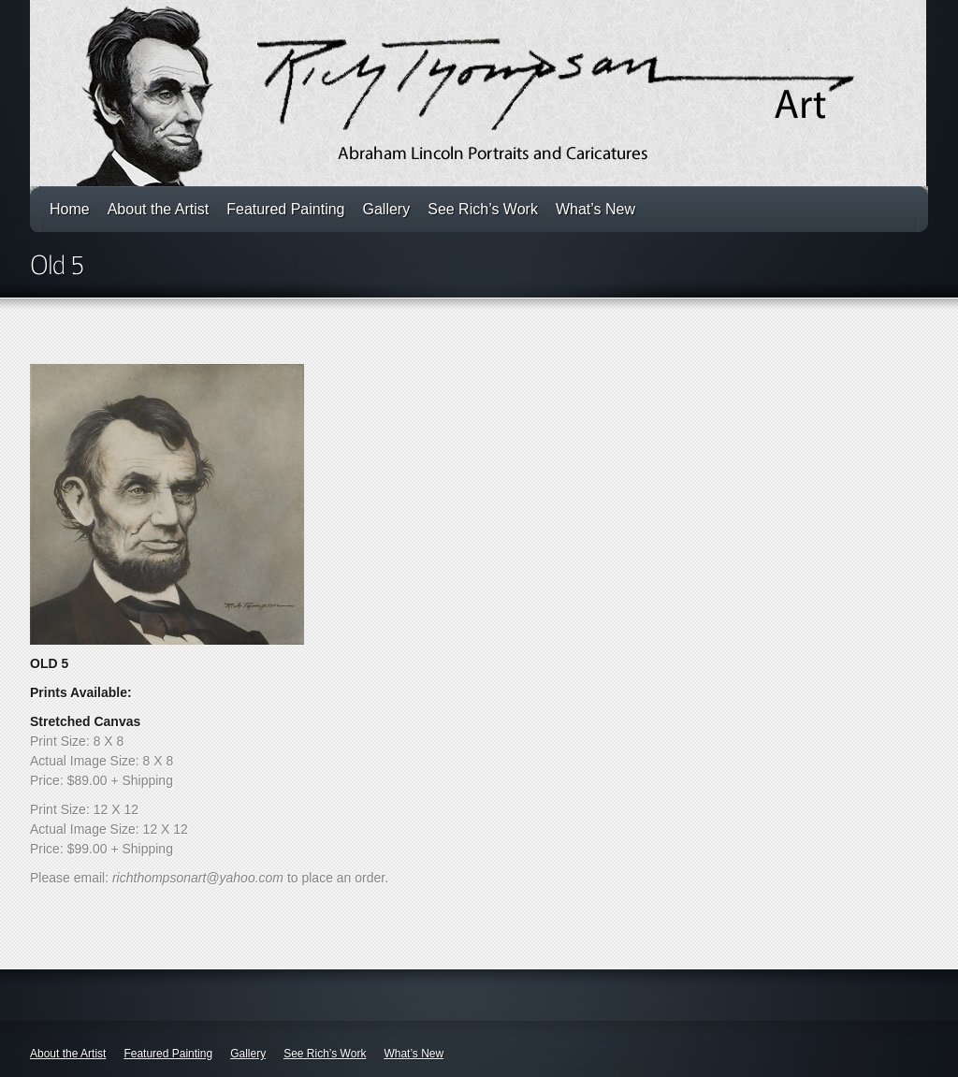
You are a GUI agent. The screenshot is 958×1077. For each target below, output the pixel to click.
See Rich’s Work (483, 209)
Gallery (387, 209)
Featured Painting (285, 209)
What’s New (595, 209)
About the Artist (159, 209)
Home (70, 209)
